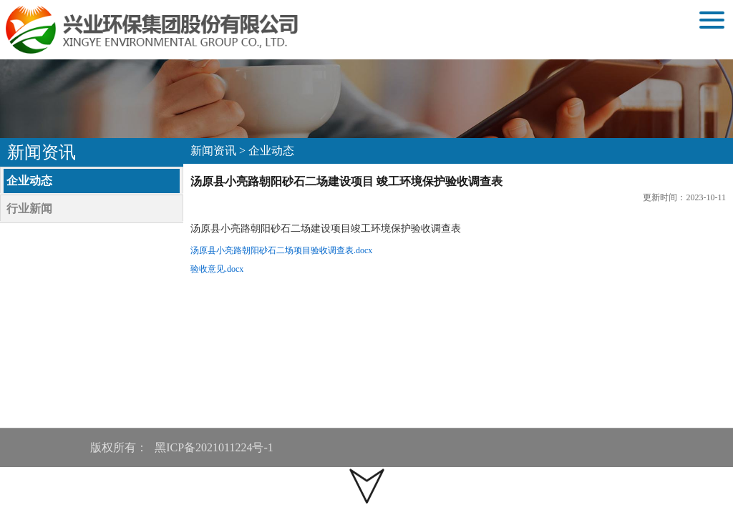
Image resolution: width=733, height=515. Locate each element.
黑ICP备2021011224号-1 (215, 447)
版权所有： (118, 447)
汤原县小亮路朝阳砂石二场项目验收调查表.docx (281, 250)
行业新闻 (29, 208)
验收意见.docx (216, 269)
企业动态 (29, 181)
